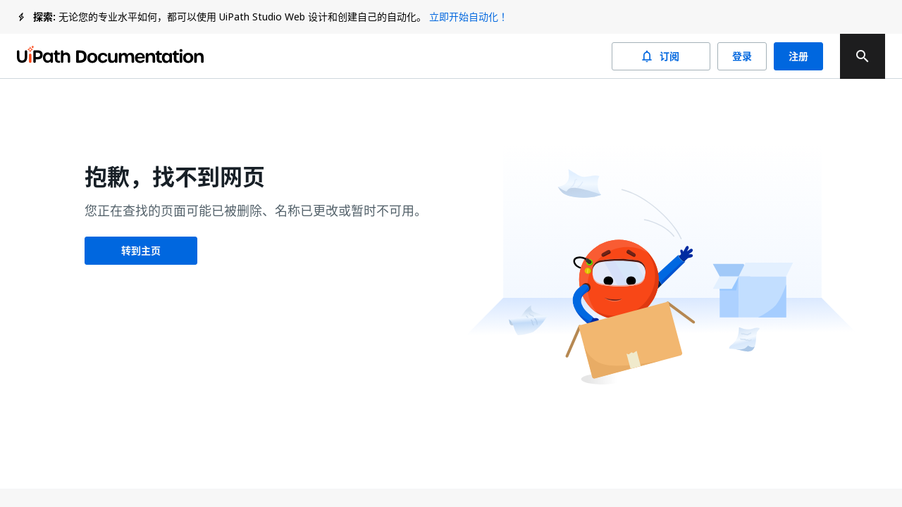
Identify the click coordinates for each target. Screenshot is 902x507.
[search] (862, 56)
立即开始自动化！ (468, 16)
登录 (742, 56)
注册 (798, 56)
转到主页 (141, 250)
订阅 (661, 56)
